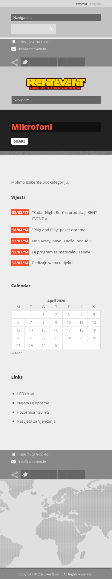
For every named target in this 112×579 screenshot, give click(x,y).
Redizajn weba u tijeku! (53, 262)
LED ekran (26, 393)
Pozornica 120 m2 (33, 412)
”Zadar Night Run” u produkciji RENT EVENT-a (64, 215)
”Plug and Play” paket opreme (58, 229)
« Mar (17, 353)
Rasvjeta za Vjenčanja (36, 421)
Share (20, 141)
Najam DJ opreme (33, 403)
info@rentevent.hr (33, 48)
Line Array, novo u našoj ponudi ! (62, 241)
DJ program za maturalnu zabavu (62, 252)
